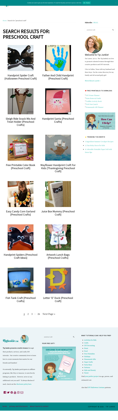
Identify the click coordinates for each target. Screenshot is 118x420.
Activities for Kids (90, 340)
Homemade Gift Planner (94, 107)
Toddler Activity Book (94, 101)
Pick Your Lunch (92, 104)
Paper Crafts (88, 362)
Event (86, 348)
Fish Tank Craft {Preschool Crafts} (21, 299)
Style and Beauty (90, 370)
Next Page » (48, 314)
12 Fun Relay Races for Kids (95, 145)
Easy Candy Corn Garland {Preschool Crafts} (20, 212)
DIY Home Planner (93, 95)
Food (86, 351)
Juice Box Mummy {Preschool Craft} (58, 212)
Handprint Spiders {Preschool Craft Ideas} (20, 256)
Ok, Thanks (87, 3)
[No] (116, 3)
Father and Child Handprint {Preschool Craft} (58, 76)
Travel (86, 373)
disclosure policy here (23, 384)
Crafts (86, 343)
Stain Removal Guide (93, 98)
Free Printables (89, 354)
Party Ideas (88, 365)
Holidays (87, 356)
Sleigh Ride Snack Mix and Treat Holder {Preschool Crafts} (20, 122)
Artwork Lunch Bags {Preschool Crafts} (58, 256)
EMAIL (95, 22)
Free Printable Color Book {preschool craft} (20, 166)
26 (39, 313)
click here (78, 3)
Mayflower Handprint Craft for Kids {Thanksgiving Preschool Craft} (58, 168)
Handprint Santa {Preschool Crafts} (58, 120)
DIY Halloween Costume (96, 387)
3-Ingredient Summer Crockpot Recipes (99, 141)
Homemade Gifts (90, 359)
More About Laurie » (92, 80)
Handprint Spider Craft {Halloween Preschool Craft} (20, 76)
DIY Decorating (89, 345)
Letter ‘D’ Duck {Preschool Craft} (58, 299)
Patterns (87, 367)
